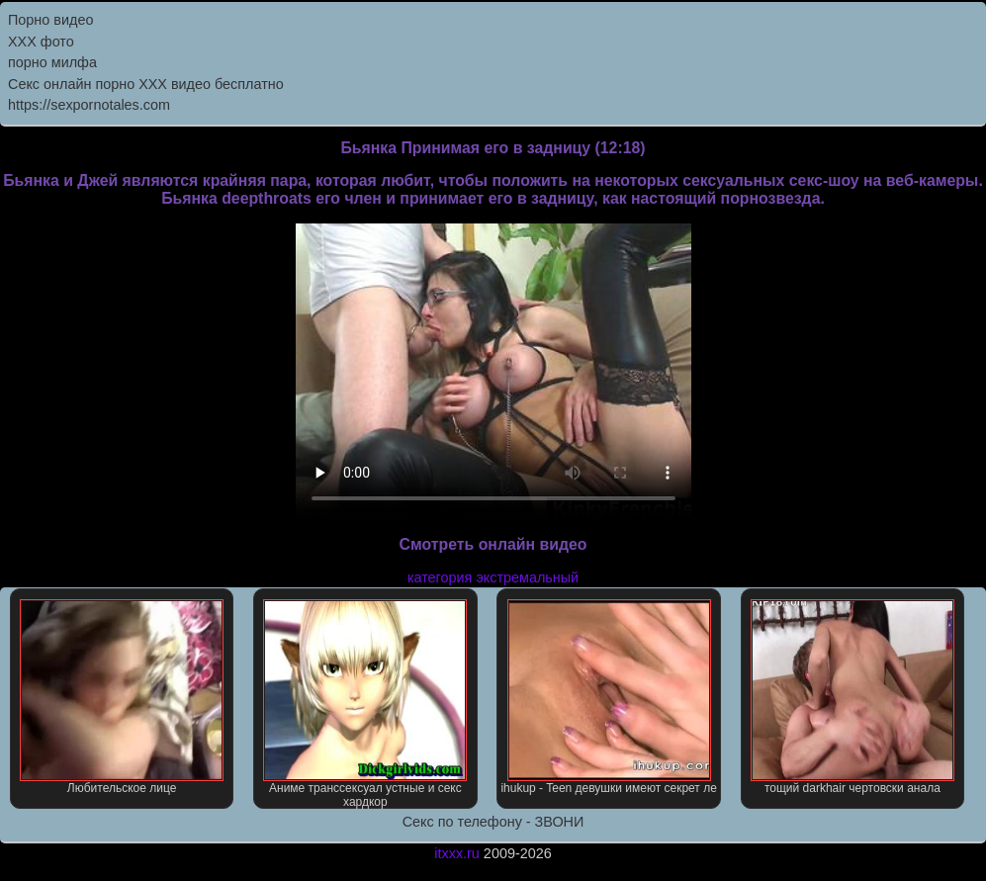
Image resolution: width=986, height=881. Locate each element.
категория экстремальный (493, 577)
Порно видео (50, 20)
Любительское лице (122, 697)
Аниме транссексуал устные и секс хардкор (365, 704)
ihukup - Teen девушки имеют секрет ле (608, 697)
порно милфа (52, 62)
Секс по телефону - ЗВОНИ (493, 822)
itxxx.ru (457, 853)
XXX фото (41, 41)
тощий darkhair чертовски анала (852, 697)
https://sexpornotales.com (89, 105)
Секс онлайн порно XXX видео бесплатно (146, 84)
